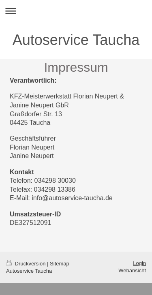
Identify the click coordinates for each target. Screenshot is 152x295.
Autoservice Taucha (76, 40)
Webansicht (132, 270)
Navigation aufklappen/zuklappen (76, 10)
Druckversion (26, 264)
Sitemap (59, 264)
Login (139, 263)
